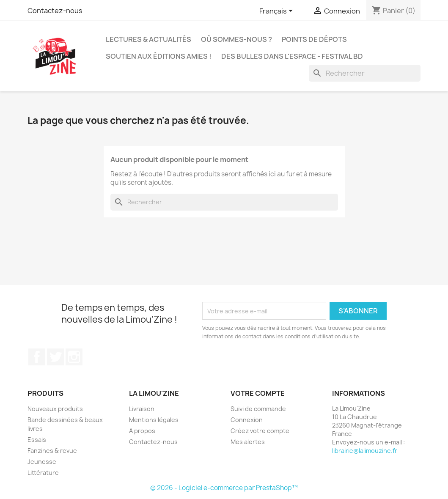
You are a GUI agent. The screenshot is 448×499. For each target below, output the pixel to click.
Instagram (74, 356)
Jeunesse (41, 462)
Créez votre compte (260, 431)
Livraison (141, 409)
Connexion (247, 420)
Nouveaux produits (55, 409)
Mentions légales (154, 420)
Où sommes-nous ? (236, 39)
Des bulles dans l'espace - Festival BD (292, 56)
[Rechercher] (365, 73)
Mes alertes (248, 442)
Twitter (55, 356)
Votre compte (258, 393)
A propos (142, 431)
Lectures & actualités (148, 39)
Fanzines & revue (52, 451)
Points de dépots (314, 39)
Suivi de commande (258, 409)
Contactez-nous (54, 10)
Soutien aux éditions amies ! (159, 56)
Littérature (43, 473)
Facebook (36, 356)
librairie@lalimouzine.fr (364, 451)
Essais (36, 440)
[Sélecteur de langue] (277, 11)
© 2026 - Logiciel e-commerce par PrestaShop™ (224, 487)
